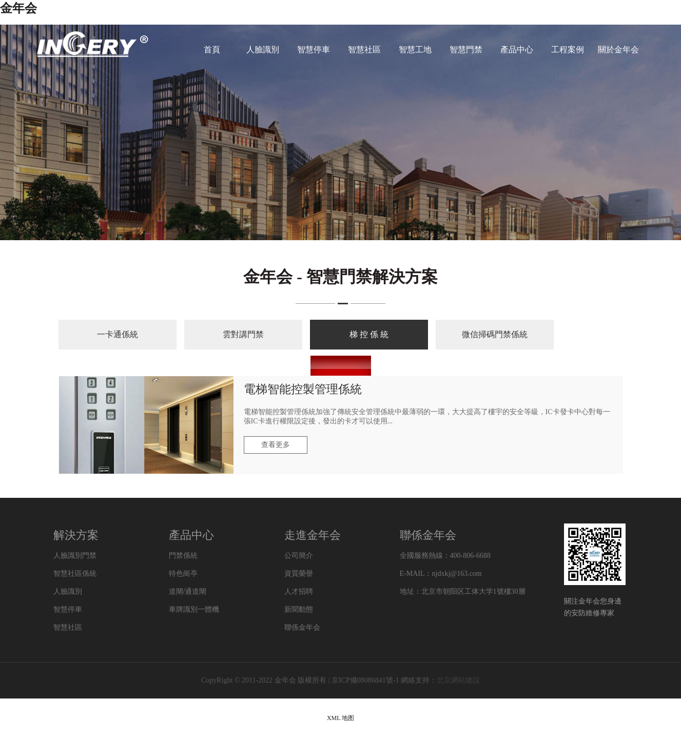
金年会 (18, 8)
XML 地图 (340, 718)
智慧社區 (364, 49)
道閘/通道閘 (188, 591)
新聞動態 (298, 609)
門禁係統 (183, 555)
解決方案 (76, 535)
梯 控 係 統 (368, 334)
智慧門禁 (466, 49)
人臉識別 (262, 49)
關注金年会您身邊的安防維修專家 (592, 607)
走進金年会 (312, 535)
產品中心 (516, 49)
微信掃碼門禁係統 (495, 334)
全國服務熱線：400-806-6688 (445, 555)
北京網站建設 (458, 680)
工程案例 (567, 49)
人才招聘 (298, 591)
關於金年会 (618, 49)
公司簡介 (298, 555)
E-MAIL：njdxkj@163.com (441, 573)
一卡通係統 (117, 334)
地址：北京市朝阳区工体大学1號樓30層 (463, 591)
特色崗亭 (183, 573)
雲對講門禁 (243, 334)
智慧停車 (313, 49)
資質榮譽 (298, 573)
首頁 (212, 49)
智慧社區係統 (74, 573)
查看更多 (275, 445)
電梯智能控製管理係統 (303, 389)
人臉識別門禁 (74, 555)
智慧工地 (415, 49)
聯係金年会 (302, 627)
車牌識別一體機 (194, 609)
